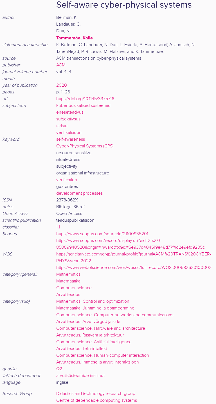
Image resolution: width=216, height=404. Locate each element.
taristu (62, 126)
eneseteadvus (70, 112)
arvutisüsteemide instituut (80, 375)
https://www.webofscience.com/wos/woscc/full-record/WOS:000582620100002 (134, 267)
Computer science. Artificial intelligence (94, 342)
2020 (61, 85)
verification (66, 180)
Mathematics (68, 274)
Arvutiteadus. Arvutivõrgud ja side (88, 321)
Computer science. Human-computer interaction (102, 355)
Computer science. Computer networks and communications (114, 315)
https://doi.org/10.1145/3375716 (85, 99)
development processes (79, 193)
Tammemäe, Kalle (74, 38)
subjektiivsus (68, 119)
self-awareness (70, 139)
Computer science (74, 288)
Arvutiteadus (68, 294)
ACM (61, 65)
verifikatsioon (69, 132)
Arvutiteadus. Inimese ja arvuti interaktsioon (97, 362)
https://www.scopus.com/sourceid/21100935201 (102, 234)
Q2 (59, 369)
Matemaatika (68, 281)
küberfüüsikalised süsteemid (83, 105)
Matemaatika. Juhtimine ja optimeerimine (95, 308)
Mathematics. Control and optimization (92, 301)
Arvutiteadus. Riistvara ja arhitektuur (90, 335)
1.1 (58, 227)
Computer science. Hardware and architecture (100, 328)
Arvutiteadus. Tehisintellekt (81, 348)
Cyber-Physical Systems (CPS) (85, 146)
